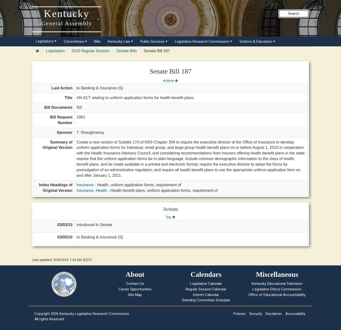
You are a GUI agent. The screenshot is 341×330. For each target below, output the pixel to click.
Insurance (85, 185)
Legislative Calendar (206, 283)
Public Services (154, 41)
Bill (79, 107)
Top (170, 217)
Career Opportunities (135, 289)
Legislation (55, 51)
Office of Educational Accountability (277, 295)
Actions (170, 81)
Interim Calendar (206, 295)
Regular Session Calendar (206, 289)
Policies (239, 314)
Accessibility (295, 314)
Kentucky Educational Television (277, 283)
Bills (97, 41)
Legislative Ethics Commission (277, 289)
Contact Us (135, 283)
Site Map (135, 295)
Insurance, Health (92, 190)
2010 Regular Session (90, 51)
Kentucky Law (120, 41)
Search (293, 13)
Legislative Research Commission (203, 41)
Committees (75, 41)
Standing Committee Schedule (206, 300)
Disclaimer (273, 314)
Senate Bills (126, 51)
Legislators (46, 41)
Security (255, 314)
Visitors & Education (257, 41)
